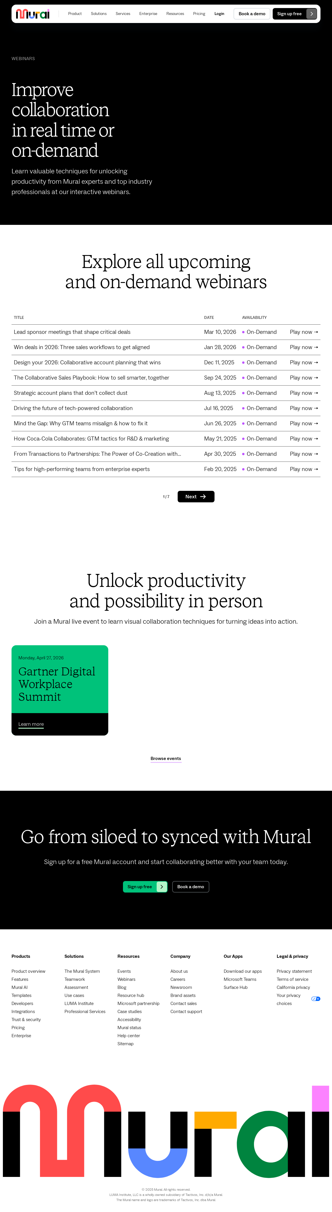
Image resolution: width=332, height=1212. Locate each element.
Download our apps (243, 971)
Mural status (129, 1028)
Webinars (126, 979)
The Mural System (82, 971)
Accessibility (129, 1020)
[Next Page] (196, 496)
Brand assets (183, 995)
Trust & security (26, 1020)
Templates (21, 995)
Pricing (18, 1028)
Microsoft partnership (138, 1003)
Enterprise (21, 1036)
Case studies (129, 1011)
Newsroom (181, 987)
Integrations (23, 1011)
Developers (22, 1003)
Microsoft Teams (240, 979)
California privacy (293, 987)
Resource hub (130, 995)
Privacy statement (294, 971)
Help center (128, 1036)
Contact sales (183, 1003)
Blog (121, 987)
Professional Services (84, 1011)
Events (124, 971)
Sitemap (125, 1044)
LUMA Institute (79, 1003)
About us (179, 971)
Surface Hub (236, 987)
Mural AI (20, 987)
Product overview (28, 971)
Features (20, 979)
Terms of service (292, 979)
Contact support (186, 1011)
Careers (177, 979)
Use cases (74, 995)
